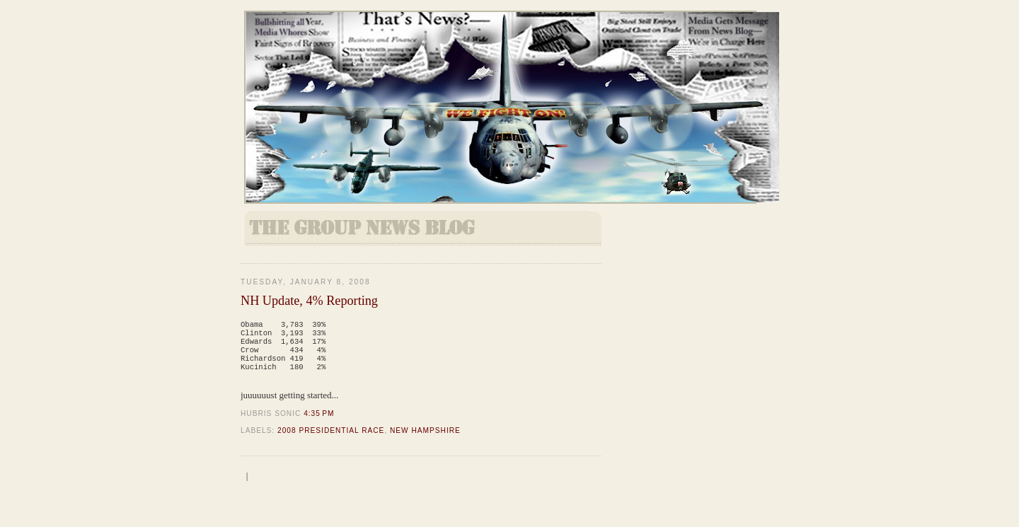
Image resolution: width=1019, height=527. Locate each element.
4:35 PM (319, 422)
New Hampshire (425, 439)
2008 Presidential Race (330, 439)
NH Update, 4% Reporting (309, 301)
